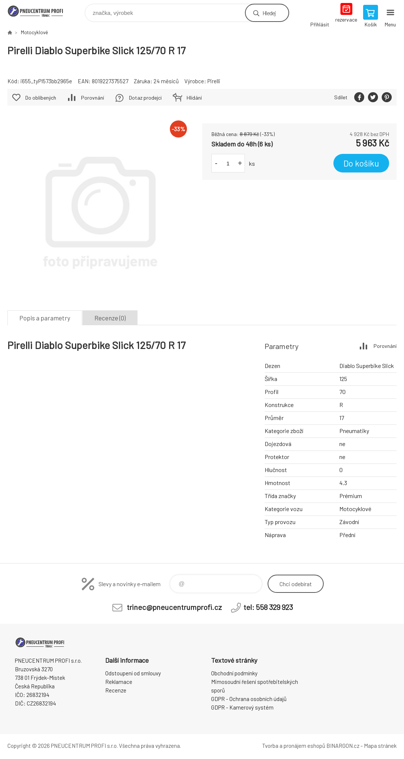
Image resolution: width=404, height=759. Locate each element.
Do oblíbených (40, 97)
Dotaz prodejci (145, 97)
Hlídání (194, 97)
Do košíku (361, 163)
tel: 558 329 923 (268, 607)
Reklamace (118, 681)
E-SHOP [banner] (40, 11)
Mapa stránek (380, 745)
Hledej (269, 12)
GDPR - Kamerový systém (242, 707)
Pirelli (213, 81)
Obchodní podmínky (234, 673)
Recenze (115, 690)
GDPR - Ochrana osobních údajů (249, 698)
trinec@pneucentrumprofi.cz (174, 607)
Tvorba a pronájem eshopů (293, 745)
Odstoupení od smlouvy (133, 673)
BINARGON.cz (342, 745)
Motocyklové (34, 32)
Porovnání (92, 97)
